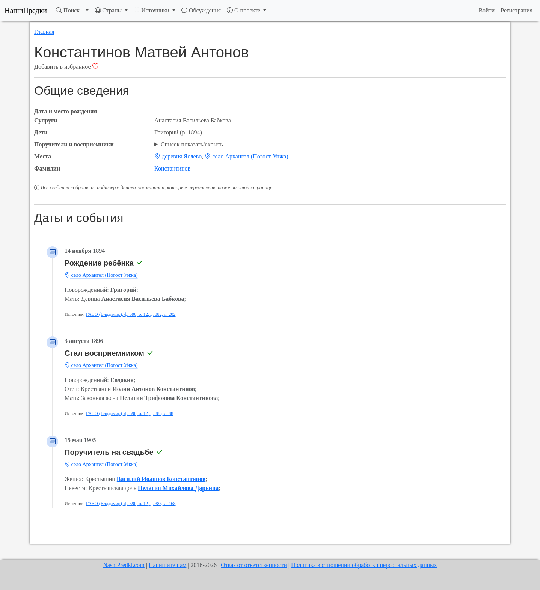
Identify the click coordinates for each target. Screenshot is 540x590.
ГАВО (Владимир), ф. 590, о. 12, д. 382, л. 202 (131, 314)
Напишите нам (167, 565)
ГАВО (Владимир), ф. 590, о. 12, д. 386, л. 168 (131, 503)
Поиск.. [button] (70, 10)
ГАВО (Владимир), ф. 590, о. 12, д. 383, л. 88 (129, 413)
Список (192, 144)
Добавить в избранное (66, 66)
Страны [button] (109, 10)
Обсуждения (201, 10)
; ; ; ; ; (330, 144)
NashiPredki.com (124, 565)
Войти (486, 10)
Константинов (172, 168)
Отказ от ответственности (254, 565)
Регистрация (516, 10)
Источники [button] (152, 10)
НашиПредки (26, 10)
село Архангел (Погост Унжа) (246, 156)
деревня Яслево (178, 156)
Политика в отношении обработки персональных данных (364, 565)
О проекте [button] (244, 10)
